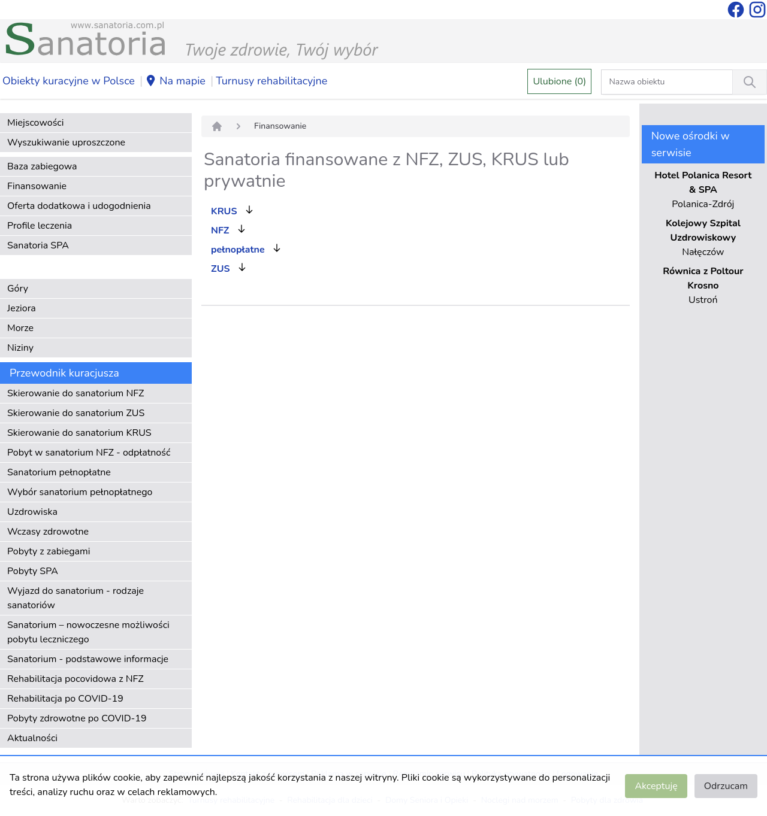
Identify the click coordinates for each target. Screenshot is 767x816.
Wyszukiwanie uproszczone (66, 142)
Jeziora (21, 308)
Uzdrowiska (32, 511)
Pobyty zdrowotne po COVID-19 (77, 718)
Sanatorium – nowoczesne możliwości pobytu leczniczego (88, 632)
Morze (20, 328)
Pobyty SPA (32, 571)
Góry (17, 288)
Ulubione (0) (559, 81)
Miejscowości (35, 122)
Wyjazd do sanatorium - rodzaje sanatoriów (75, 598)
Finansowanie (37, 186)
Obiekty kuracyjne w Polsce (68, 81)
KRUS (224, 211)
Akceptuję (656, 786)
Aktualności (32, 738)
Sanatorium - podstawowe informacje (87, 659)
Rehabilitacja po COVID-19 (65, 698)
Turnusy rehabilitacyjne (271, 81)
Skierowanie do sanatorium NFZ (75, 393)
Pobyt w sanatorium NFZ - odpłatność (88, 452)
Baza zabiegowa (42, 166)
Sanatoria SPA (38, 245)
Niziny (20, 347)
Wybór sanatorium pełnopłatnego (79, 492)
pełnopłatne (238, 249)
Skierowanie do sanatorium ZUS (75, 413)
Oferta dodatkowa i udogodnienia (79, 206)
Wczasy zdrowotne (48, 531)
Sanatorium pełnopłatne (59, 472)
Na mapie (175, 81)
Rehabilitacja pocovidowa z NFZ (75, 678)
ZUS (220, 268)
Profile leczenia (39, 225)
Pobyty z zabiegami (48, 551)
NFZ (220, 230)
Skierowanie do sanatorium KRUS (79, 432)
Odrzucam (726, 786)
